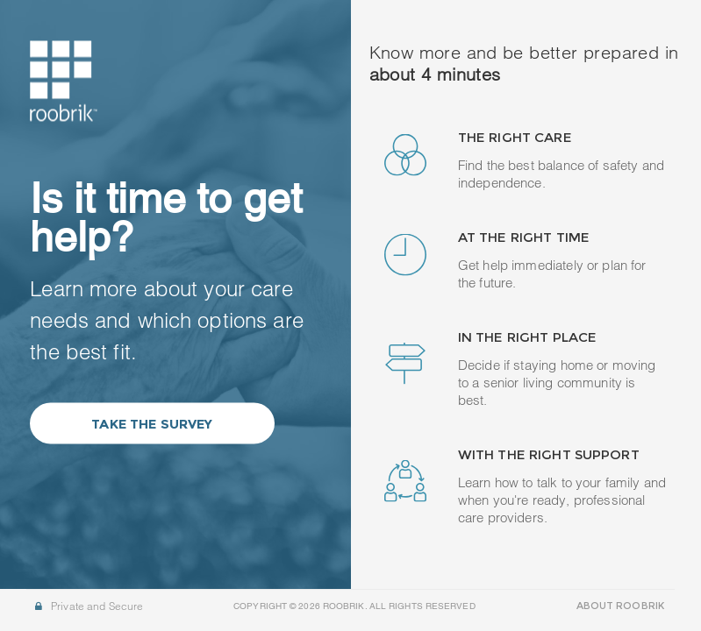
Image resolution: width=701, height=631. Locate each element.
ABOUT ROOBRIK (620, 605)
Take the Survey (151, 423)
